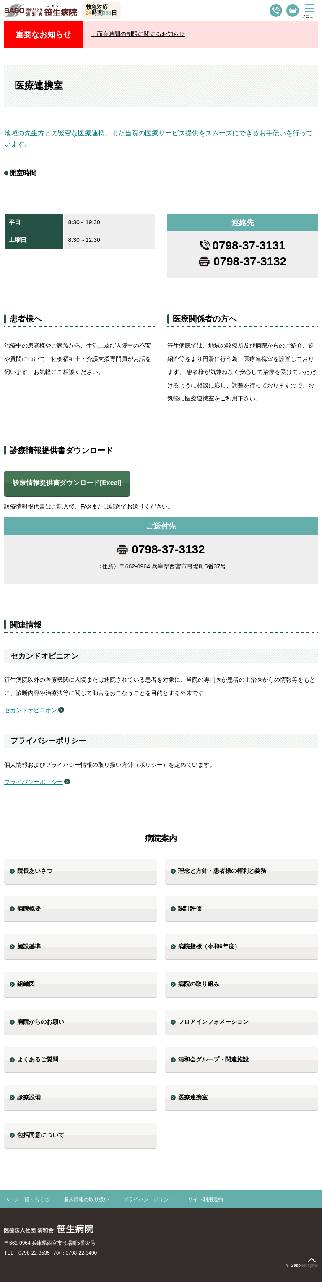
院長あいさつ (34, 870)
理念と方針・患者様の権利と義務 (222, 870)
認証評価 (190, 908)
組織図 (26, 984)
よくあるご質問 (37, 1059)
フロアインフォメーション (213, 1021)
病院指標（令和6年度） (209, 946)
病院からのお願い (40, 1021)
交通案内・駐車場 (292, 10)
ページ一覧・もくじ (26, 1199)
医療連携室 (193, 1097)
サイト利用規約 (205, 1199)
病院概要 (29, 908)
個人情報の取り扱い (86, 1199)
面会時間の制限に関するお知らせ (141, 34)
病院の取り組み (198, 984)
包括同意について (40, 1134)
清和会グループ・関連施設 (213, 1059)
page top (311, 1260)
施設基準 (29, 946)
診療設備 (29, 1097)
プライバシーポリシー (33, 782)
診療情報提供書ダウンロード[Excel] (67, 482)
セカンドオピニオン (30, 710)
